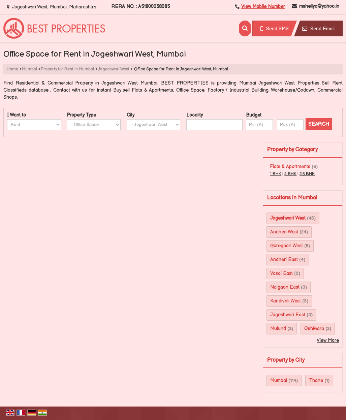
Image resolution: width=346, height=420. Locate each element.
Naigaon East (285, 287)
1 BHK (275, 173)
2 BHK (290, 173)
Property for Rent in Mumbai (67, 69)
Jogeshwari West (113, 69)
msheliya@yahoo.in (319, 6)
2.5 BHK (307, 173)
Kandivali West (285, 301)
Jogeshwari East (287, 315)
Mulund (278, 328)
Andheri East (284, 259)
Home (12, 69)
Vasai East (281, 273)
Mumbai (29, 69)
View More (328, 340)
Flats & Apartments (290, 166)
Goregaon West (286, 246)
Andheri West (284, 232)
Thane (316, 380)
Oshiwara (314, 328)
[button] (263, 6)
